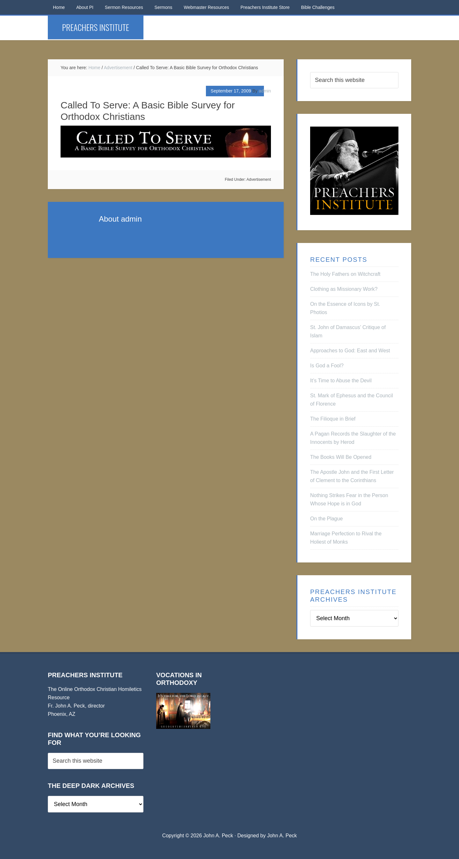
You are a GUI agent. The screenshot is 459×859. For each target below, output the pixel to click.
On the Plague (326, 518)
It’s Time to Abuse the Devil (341, 380)
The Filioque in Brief (332, 419)
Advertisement (258, 179)
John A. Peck (282, 835)
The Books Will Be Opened (340, 457)
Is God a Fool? (327, 365)
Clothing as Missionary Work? (343, 289)
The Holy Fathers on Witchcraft (345, 274)
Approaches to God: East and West (350, 350)
